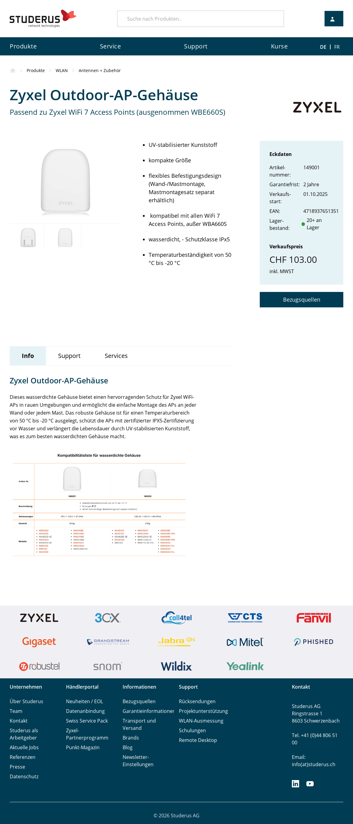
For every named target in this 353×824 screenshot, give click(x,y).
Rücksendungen (197, 701)
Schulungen (192, 730)
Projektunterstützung (203, 711)
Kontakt (19, 720)
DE (323, 47)
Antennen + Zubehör (100, 70)
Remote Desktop (198, 740)
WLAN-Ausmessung (201, 720)
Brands (131, 737)
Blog (128, 747)
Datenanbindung (85, 711)
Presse (17, 766)
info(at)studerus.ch (313, 764)
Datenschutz (24, 776)
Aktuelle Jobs (24, 747)
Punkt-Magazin (83, 747)
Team (16, 711)
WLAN (62, 70)
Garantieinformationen (149, 711)
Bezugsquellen (301, 299)
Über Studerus (26, 701)
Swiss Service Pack (87, 720)
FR (337, 47)
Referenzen (22, 757)
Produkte (36, 70)
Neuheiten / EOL (84, 701)
